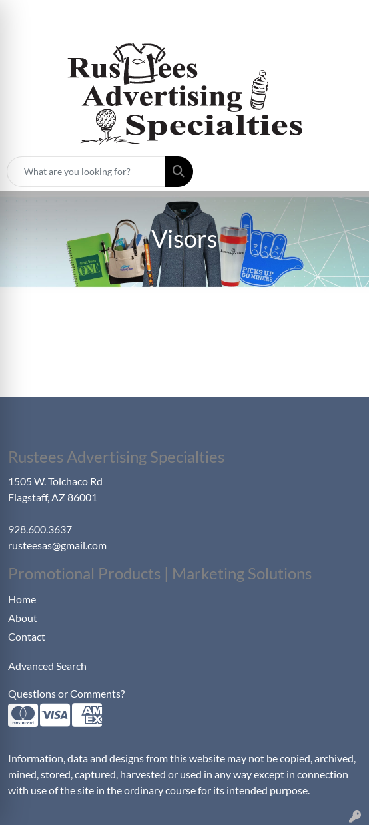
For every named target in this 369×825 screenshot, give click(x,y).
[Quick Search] (86, 171)
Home (22, 599)
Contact (26, 636)
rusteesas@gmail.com (57, 545)
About (22, 617)
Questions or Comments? (66, 693)
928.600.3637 (40, 529)
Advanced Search (47, 665)
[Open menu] (342, 171)
